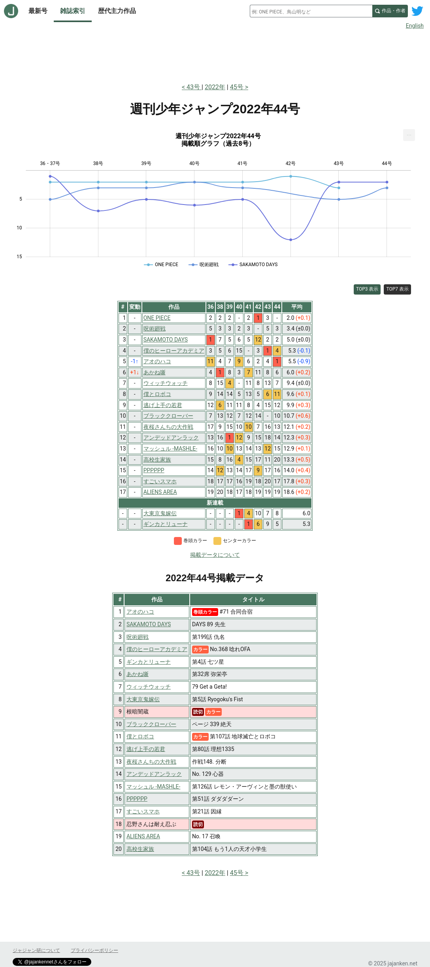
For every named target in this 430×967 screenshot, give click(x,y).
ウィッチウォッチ (148, 686)
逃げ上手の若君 (145, 749)
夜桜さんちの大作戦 (151, 762)
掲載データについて (215, 555)
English (415, 26)
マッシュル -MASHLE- (153, 786)
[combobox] (311, 11)
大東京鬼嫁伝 (143, 699)
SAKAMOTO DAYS (148, 624)
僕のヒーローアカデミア (156, 649)
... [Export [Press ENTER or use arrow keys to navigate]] (409, 133)
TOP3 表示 (367, 289)
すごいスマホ (143, 811)
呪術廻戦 (137, 637)
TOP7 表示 (397, 289)
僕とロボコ (140, 736)
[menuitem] (409, 135)
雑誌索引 (72, 11)
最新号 (37, 11)
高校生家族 (140, 849)
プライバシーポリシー (94, 950)
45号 (236, 87)
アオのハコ (140, 611)
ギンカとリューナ (148, 662)
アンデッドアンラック (154, 774)
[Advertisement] (215, 54)
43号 (194, 87)
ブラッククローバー (151, 724)
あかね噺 (137, 674)
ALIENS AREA (143, 836)
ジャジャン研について (36, 950)
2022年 (215, 87)
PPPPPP (136, 799)
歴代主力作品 (117, 11)
